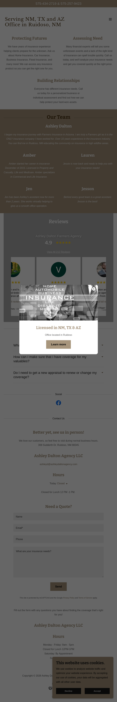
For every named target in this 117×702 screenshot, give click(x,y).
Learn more (58, 344)
